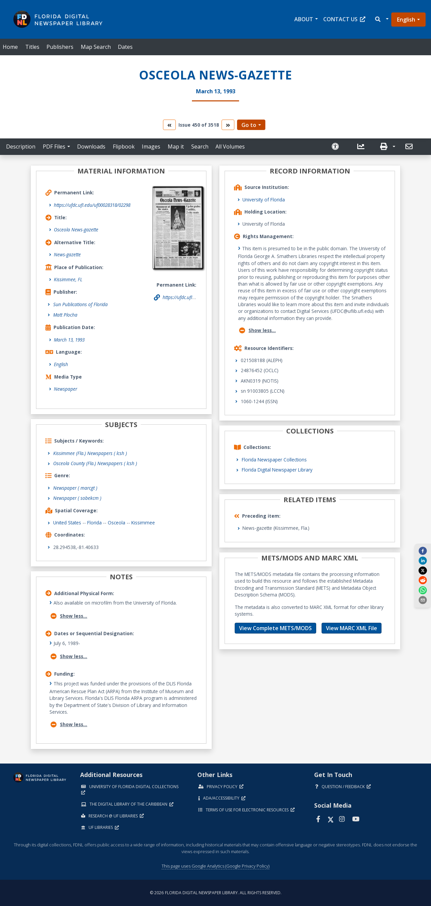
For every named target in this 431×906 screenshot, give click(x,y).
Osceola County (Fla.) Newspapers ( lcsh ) (95, 463)
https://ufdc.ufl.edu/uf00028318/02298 (92, 205)
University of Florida (263, 199)
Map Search (96, 47)
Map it (176, 146)
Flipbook (124, 146)
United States (67, 522)
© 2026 (215, 893)
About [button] (303, 19)
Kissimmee (143, 522)
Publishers (59, 47)
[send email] (422, 599)
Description (20, 146)
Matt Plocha (65, 315)
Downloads (91, 146)
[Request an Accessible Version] (338, 147)
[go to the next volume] (228, 125)
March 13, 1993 (69, 339)
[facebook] (422, 550)
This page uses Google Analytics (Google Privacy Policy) (215, 866)
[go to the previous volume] (169, 125)
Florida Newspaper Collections (274, 459)
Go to (248, 125)
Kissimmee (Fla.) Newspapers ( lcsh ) (90, 453)
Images (151, 146)
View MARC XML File (351, 628)
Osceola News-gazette (76, 229)
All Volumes (230, 146)
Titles (32, 47)
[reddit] (422, 580)
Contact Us (344, 19)
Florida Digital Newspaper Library (277, 469)
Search (199, 146)
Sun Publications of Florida (80, 304)
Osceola (116, 522)
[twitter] (422, 570)
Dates (125, 47)
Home (10, 47)
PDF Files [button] (54, 146)
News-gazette (67, 254)
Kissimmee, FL (68, 279)
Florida (94, 522)
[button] (381, 19)
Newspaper (65, 389)
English (406, 19)
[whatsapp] (422, 589)
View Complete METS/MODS (275, 628)
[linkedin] (422, 560)
